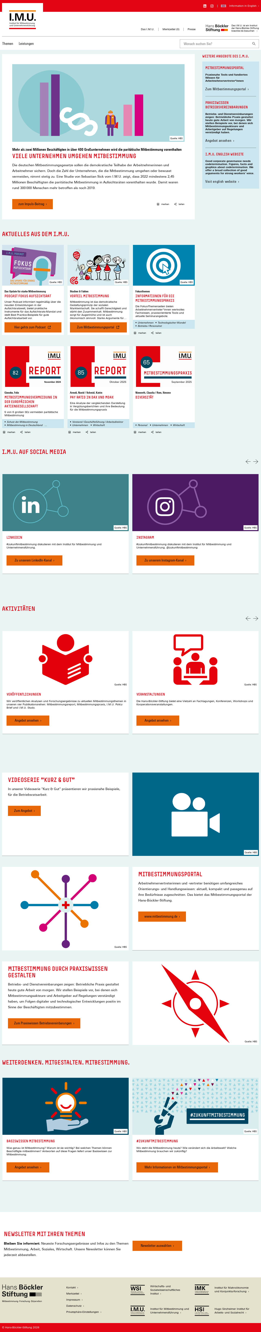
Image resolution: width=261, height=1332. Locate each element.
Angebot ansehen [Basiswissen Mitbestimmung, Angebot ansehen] (27, 1167)
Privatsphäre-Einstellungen (82, 1311)
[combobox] (214, 43)
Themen (7, 43)
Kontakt (71, 1287)
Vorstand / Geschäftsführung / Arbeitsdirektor (97, 422)
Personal (142, 425)
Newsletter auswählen (156, 1245)
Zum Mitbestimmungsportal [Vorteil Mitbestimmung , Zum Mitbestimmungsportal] (102, 328)
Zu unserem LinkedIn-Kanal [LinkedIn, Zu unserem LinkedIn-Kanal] (33, 560)
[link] (65, 524)
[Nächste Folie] (255, 462)
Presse (192, 29)
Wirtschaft (99, 425)
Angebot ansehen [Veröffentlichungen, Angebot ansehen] (27, 720)
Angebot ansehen (218, 140)
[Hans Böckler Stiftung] (22, 1301)
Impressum (73, 1299)
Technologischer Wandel (172, 322)
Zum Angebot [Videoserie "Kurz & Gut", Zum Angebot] (23, 810)
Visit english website (221, 181)
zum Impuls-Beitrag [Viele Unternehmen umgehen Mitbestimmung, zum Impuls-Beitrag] (31, 204)
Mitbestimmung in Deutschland (24, 425)
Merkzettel (72, 1293)
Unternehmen (145, 322)
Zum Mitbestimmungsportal (227, 89)
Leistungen (26, 43)
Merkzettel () (171, 29)
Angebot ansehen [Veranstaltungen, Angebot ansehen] (157, 720)
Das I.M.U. (147, 29)
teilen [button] (179, 204)
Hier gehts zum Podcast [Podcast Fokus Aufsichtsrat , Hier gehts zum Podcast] (31, 328)
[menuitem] (7, 46)
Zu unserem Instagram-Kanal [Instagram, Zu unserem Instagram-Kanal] (164, 560)
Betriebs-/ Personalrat (150, 326)
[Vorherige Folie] (248, 462)
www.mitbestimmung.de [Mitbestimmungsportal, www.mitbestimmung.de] (160, 916)
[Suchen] (254, 43)
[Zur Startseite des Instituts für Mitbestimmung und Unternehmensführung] (22, 27)
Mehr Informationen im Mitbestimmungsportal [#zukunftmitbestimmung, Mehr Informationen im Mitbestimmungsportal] (176, 1167)
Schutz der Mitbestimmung (22, 422)
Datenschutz (74, 1305)
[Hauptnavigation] (18, 43)
